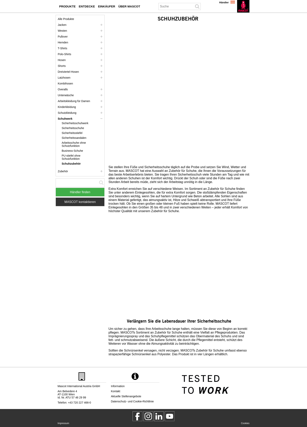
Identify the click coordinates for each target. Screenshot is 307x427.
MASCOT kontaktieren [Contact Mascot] (80, 202)
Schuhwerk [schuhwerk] (65, 118)
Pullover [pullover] (63, 36)
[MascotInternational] (169, 416)
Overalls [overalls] (63, 89)
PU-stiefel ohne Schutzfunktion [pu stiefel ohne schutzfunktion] (71, 157)
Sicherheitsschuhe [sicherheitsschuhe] (73, 128)
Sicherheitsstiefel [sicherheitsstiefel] (72, 133)
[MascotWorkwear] (137, 416)
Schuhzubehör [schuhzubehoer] (71, 163)
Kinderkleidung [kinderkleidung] (67, 107)
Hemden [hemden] (63, 42)
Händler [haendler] (224, 2)
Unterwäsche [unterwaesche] (66, 95)
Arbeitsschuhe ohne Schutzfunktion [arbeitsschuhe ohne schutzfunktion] (74, 144)
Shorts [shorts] (62, 65)
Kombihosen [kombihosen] (65, 83)
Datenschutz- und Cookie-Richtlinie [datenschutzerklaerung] (132, 401)
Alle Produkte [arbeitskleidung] (66, 19)
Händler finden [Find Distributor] (80, 192)
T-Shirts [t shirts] (62, 48)
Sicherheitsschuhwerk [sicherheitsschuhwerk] (75, 123)
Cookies (245, 423)
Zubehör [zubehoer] (63, 171)
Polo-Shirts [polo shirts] (64, 54)
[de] (243, 6)
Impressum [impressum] (63, 423)
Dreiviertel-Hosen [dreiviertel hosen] (68, 71)
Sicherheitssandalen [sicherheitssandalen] (74, 137)
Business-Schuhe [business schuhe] (72, 150)
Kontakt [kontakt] (115, 391)
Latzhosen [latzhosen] (64, 77)
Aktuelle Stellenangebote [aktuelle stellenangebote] (126, 396)
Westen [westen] (62, 30)
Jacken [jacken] (62, 24)
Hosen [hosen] (62, 60)
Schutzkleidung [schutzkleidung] (67, 112)
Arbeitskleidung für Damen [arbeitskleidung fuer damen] (74, 101)
